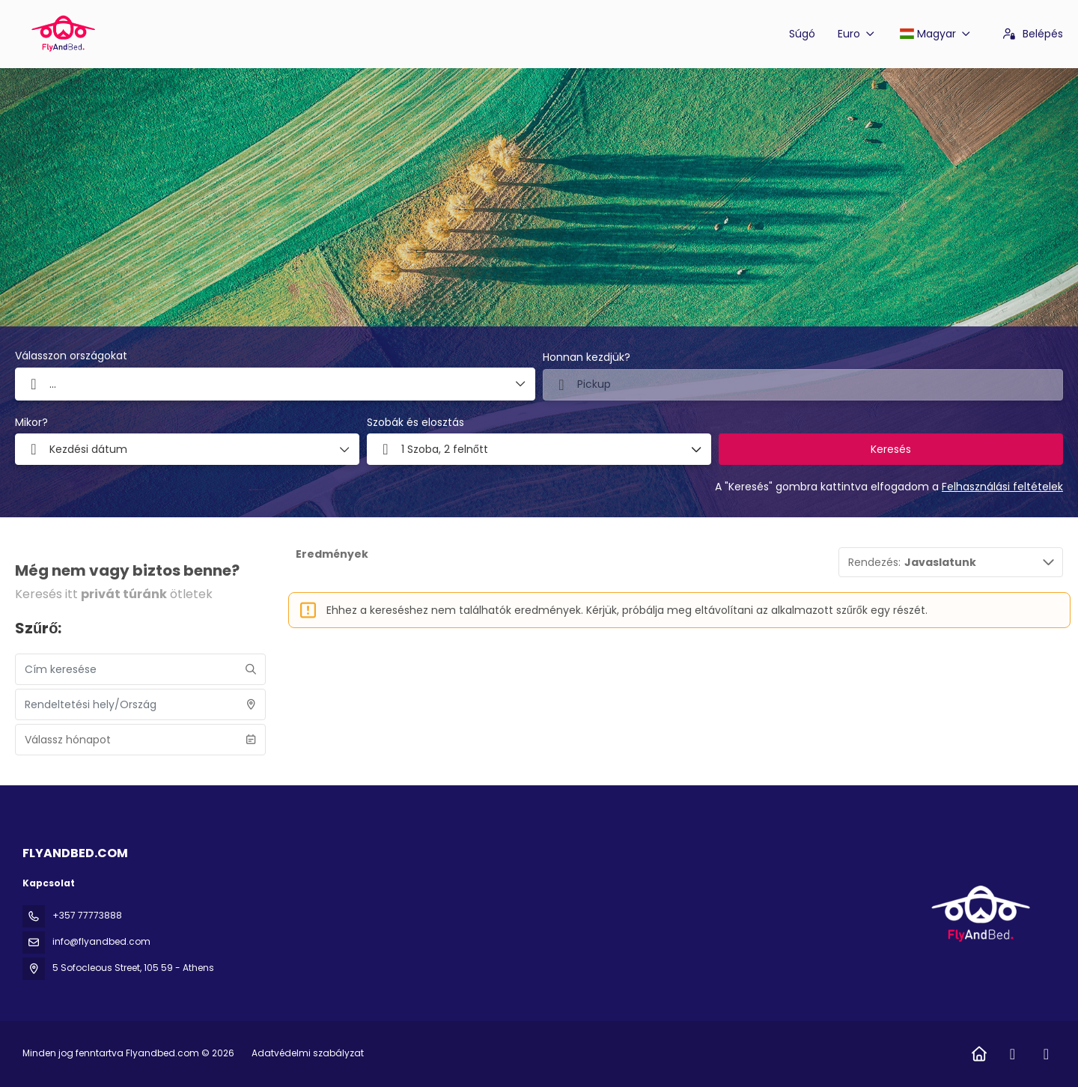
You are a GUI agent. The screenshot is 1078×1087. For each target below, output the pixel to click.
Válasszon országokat (71, 356)
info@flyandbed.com (101, 941)
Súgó (802, 33)
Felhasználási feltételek (1002, 486)
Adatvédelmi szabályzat (308, 1053)
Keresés (891, 449)
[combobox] (803, 385)
